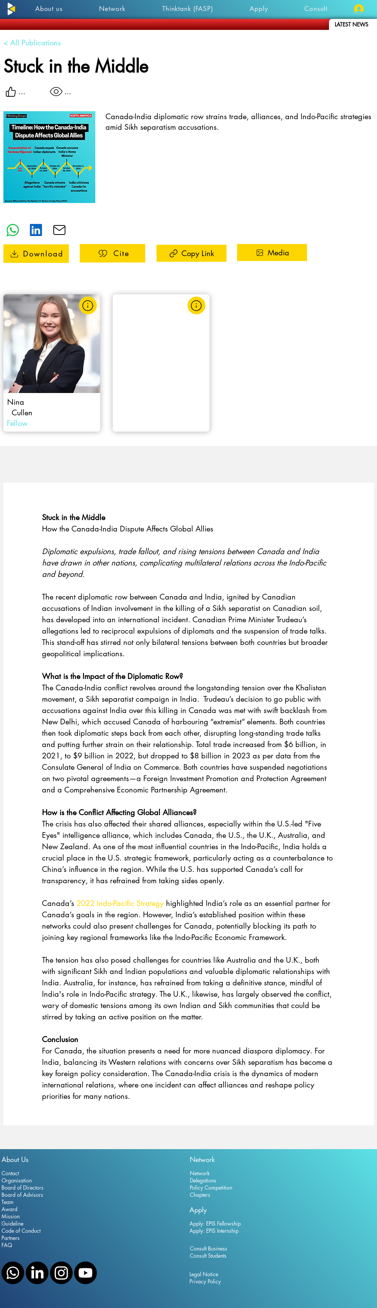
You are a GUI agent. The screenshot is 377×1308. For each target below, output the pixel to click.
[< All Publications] (41, 42)
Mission (11, 1216)
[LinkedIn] (37, 1272)
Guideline (12, 1223)
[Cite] (112, 253)
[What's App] (12, 230)
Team (8, 1201)
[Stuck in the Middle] (36, 253)
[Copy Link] (192, 253)
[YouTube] (85, 1272)
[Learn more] (88, 305)
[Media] (272, 252)
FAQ (7, 1245)
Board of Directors (22, 1187)
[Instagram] (61, 1272)
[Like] (11, 91)
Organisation (17, 1180)
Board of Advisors (22, 1194)
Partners (11, 1237)
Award (9, 1209)
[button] (258, 8)
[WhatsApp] (13, 1272)
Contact (10, 1173)
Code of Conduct (21, 1230)
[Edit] (35, 230)
